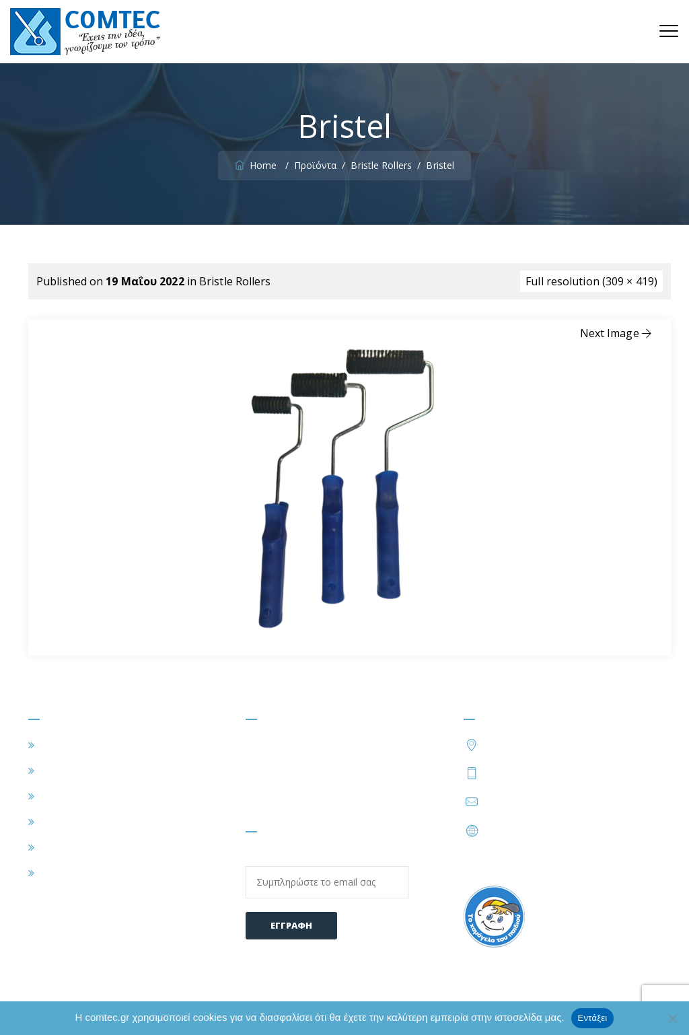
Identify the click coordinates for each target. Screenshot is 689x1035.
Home (257, 165)
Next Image (617, 333)
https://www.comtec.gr (542, 830)
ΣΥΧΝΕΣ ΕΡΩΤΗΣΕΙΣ (92, 847)
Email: (327, 874)
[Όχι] (672, 1018)
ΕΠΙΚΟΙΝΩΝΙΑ (76, 872)
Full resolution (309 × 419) (591, 281)
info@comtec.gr (525, 801)
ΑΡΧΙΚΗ (59, 745)
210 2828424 (592, 772)
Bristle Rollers (235, 281)
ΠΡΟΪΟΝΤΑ (69, 821)
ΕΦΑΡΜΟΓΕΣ (73, 796)
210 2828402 (517, 772)
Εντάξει (593, 1018)
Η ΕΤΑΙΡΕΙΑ (69, 770)
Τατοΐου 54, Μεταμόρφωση (555, 743)
